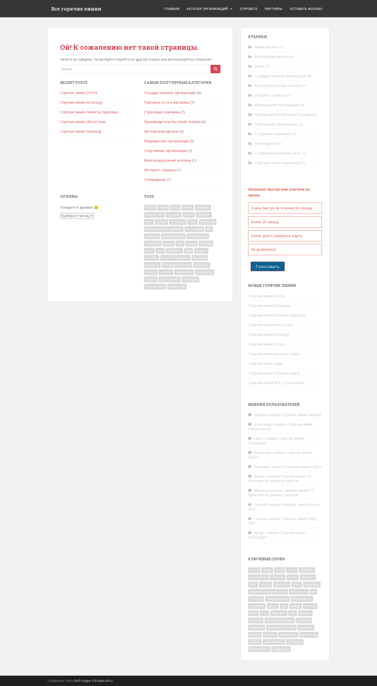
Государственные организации (170, 92)
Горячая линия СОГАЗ (78, 92)
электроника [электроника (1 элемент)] (155, 286)
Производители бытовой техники (172, 121)
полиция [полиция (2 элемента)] (199, 258)
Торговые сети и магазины (166, 102)
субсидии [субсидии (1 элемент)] (191, 279)
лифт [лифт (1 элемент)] (149, 250)
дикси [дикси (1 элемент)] (168, 243)
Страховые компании (162, 112)
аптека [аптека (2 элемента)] (161, 222)
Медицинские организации (166, 141)
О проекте (248, 8)
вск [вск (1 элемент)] (209, 229)
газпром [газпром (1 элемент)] (152, 236)
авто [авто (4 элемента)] (149, 222)
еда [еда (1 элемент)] (180, 243)
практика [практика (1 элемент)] (152, 265)
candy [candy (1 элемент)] (163, 207)
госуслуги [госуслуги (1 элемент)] (153, 243)
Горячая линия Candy (266, 344)
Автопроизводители (161, 131)
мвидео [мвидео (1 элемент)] (201, 250)
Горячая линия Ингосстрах (83, 121)
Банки (259, 66)
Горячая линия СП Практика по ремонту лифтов (279, 478)
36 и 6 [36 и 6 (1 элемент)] (150, 207)
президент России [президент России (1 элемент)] (177, 265)
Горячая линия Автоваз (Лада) (274, 353)
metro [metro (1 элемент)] (187, 207)
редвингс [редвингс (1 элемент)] (202, 265)
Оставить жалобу (306, 8)
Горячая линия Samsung (80, 131)
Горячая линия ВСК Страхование (276, 382)
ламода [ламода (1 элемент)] (206, 243)
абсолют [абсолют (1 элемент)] (203, 215)
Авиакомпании (267, 47)
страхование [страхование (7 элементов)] (169, 279)
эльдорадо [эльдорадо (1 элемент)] (177, 286)
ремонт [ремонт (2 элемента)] (165, 272)
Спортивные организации (165, 150)
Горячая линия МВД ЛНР (282, 520)
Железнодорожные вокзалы (167, 160)
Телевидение (155, 179)
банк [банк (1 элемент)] (192, 222)
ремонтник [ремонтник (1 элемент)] (184, 272)
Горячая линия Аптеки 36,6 (284, 506)
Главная (171, 8)
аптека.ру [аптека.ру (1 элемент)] (178, 222)
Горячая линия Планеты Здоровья (89, 112)
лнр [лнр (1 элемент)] (160, 250)
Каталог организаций (207, 8)
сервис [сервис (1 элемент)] (151, 279)
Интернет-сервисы (160, 170)
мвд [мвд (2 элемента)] (188, 250)
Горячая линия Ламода (301, 414)
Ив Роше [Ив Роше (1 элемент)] (173, 215)
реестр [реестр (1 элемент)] (151, 272)
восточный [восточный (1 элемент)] (194, 229)
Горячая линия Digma (302, 466)
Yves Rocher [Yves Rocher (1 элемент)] (154, 215)
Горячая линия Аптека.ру (81, 102)
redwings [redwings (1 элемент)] (202, 207)
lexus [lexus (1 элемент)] (175, 207)
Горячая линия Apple (265, 363)
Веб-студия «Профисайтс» (93, 681)
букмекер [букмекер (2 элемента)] (208, 222)
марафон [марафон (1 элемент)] (174, 250)
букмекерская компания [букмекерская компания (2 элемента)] (164, 229)
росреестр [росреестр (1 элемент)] (204, 272)
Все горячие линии (76, 8)
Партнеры (273, 8)
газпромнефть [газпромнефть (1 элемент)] (173, 236)
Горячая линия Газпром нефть (274, 373)
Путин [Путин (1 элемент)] (188, 215)
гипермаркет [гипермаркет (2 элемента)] (197, 236)
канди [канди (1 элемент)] (191, 243)
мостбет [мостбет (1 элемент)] (152, 258)
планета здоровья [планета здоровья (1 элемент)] (175, 258)
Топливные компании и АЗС (278, 153)
